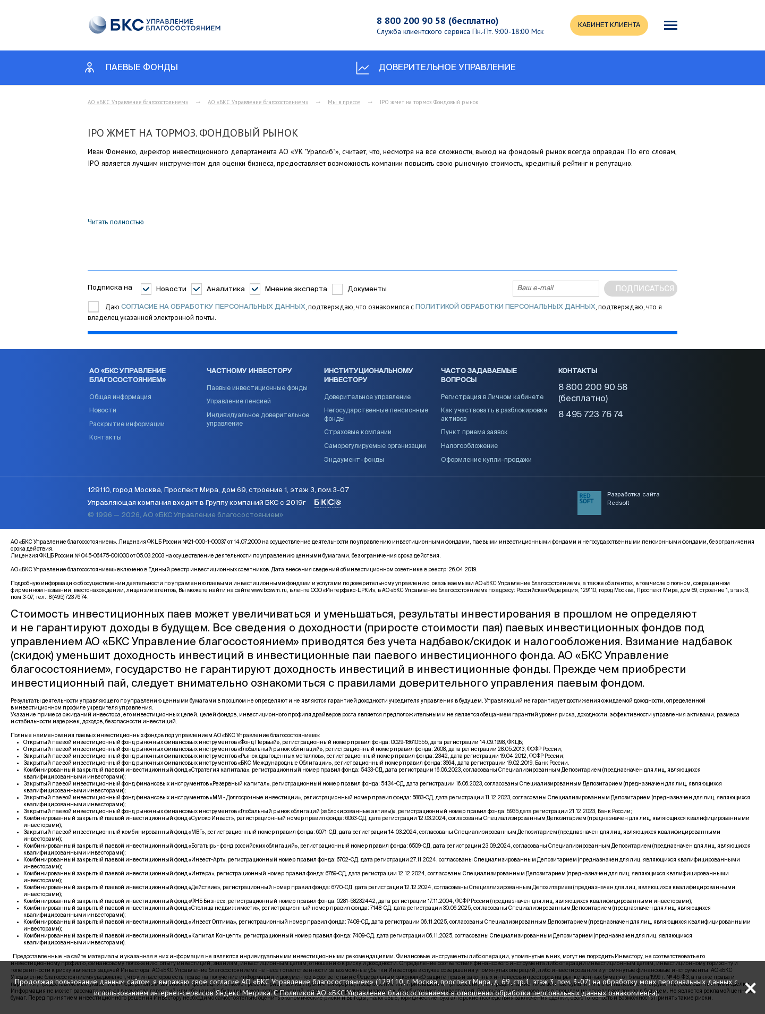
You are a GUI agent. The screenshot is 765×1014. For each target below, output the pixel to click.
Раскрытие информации (127, 425)
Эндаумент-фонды (354, 461)
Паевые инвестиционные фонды (257, 389)
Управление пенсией (239, 403)
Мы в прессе (344, 102)
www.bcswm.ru (269, 592)
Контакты (105, 439)
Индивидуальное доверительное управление (258, 420)
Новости (171, 289)
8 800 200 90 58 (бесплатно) (435, 20)
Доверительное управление (367, 398)
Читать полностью (116, 221)
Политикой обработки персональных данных (505, 306)
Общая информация (120, 398)
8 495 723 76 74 (590, 416)
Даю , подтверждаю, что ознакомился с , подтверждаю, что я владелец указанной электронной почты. (375, 312)
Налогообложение (469, 447)
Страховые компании (358, 433)
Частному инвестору (249, 372)
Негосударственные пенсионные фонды (376, 416)
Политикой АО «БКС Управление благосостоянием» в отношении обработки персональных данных (465, 991)
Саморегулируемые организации (375, 447)
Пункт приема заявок (474, 433)
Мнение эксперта (296, 289)
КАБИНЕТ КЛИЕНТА (607, 25)
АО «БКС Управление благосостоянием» (138, 102)
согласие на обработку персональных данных (213, 306)
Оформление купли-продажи (486, 461)
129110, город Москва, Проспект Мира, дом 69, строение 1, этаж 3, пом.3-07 (218, 491)
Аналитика (226, 289)
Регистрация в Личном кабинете (492, 398)
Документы (367, 289)
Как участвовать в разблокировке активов (494, 416)
